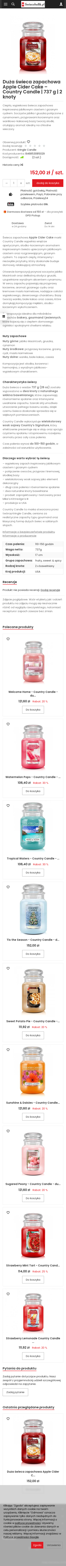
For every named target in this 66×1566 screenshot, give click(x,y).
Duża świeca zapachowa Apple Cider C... (33, 1473)
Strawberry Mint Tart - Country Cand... (33, 1265)
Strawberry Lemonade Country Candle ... (33, 1340)
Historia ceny (13, 165)
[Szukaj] (13, 4)
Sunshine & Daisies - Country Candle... (33, 1103)
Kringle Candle (27, 150)
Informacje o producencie (19, 535)
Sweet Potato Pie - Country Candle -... (33, 1021)
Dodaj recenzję (50, 590)
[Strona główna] (33, 4)
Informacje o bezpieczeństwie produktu (29, 532)
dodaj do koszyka (47, 183)
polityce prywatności (28, 1523)
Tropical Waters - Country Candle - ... (33, 858)
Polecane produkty (18, 627)
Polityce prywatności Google (21, 1537)
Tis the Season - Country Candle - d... (33, 940)
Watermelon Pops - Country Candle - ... (33, 777)
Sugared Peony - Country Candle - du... (33, 1184)
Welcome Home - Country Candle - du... (33, 693)
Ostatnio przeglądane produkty (28, 1407)
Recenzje (10, 582)
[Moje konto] (61, 4)
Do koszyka (33, 709)
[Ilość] (13, 183)
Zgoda (37, 1545)
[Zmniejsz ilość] (21, 183)
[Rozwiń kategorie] (6, 4)
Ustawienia (54, 1545)
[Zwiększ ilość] (6, 183)
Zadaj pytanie (15, 1392)
